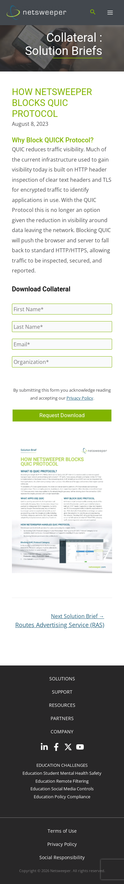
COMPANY (62, 731)
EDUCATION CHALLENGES (62, 765)
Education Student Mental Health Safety (62, 773)
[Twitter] (68, 747)
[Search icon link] (93, 12)
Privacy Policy (79, 398)
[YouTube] (80, 747)
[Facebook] (56, 747)
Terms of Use (62, 831)
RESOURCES (62, 705)
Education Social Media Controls (62, 789)
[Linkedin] (44, 747)
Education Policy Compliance (62, 797)
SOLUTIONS (62, 678)
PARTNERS (62, 718)
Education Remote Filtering (62, 781)
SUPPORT (62, 692)
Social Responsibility (62, 857)
